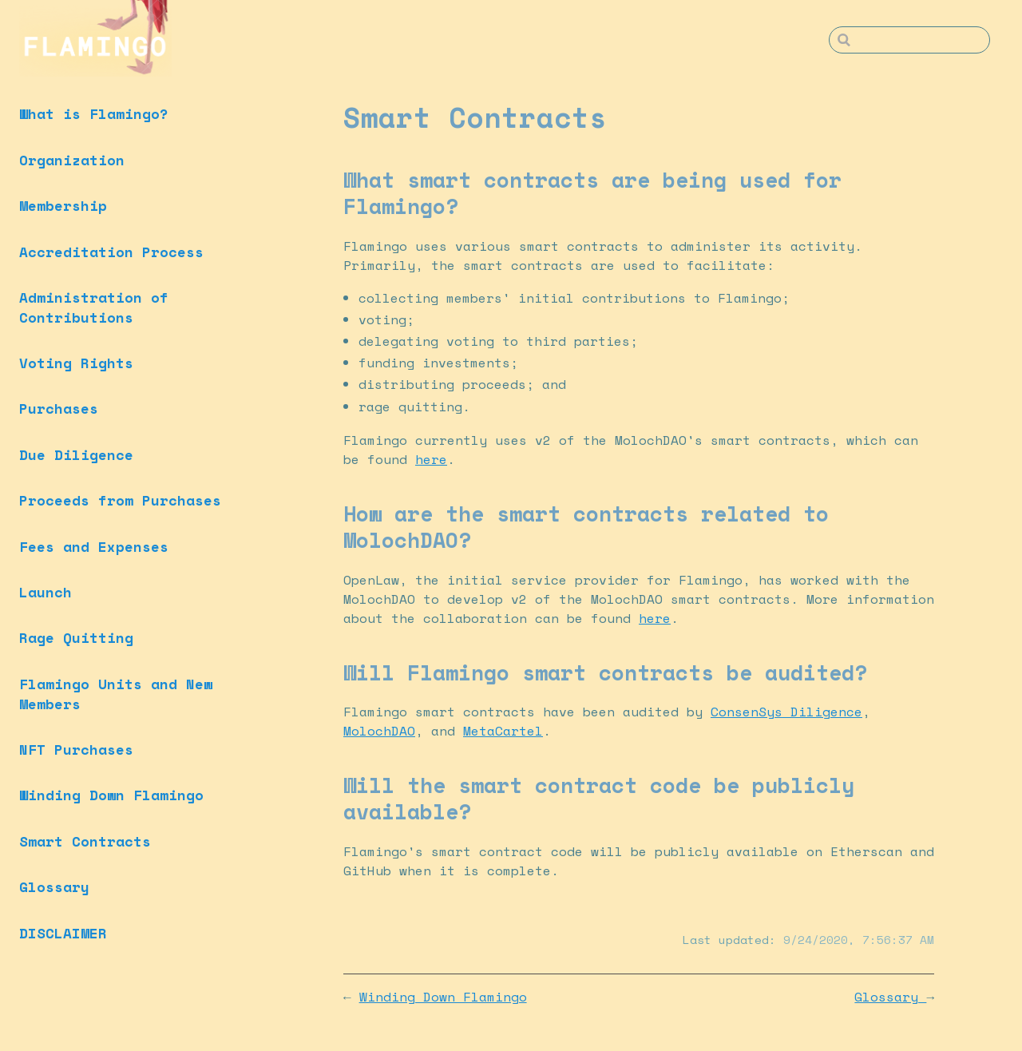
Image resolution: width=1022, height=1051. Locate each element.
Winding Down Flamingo (111, 794)
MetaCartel (503, 730)
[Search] (909, 40)
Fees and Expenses (93, 546)
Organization (72, 159)
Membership (63, 205)
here (431, 459)
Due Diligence (76, 454)
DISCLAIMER (63, 932)
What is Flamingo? (93, 113)
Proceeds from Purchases (120, 500)
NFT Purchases (76, 749)
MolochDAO (379, 730)
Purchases (58, 408)
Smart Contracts (85, 841)
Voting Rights (76, 362)
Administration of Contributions (93, 307)
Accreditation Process (111, 251)
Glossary (54, 886)
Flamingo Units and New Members (115, 693)
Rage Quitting (76, 637)
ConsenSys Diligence (786, 711)
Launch (45, 591)
